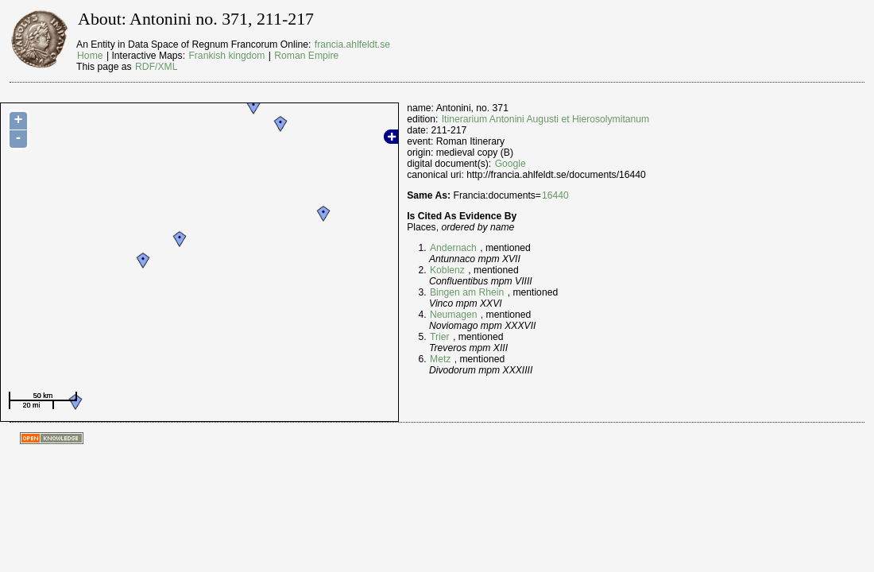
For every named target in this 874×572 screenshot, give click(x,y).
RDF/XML (156, 66)
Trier (440, 336)
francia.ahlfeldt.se (352, 44)
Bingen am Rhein (467, 292)
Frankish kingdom (226, 55)
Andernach (453, 247)
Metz (440, 359)
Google (510, 163)
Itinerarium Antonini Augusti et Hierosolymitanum (545, 119)
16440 (555, 195)
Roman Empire (306, 55)
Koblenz (447, 270)
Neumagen (453, 314)
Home (89, 55)
